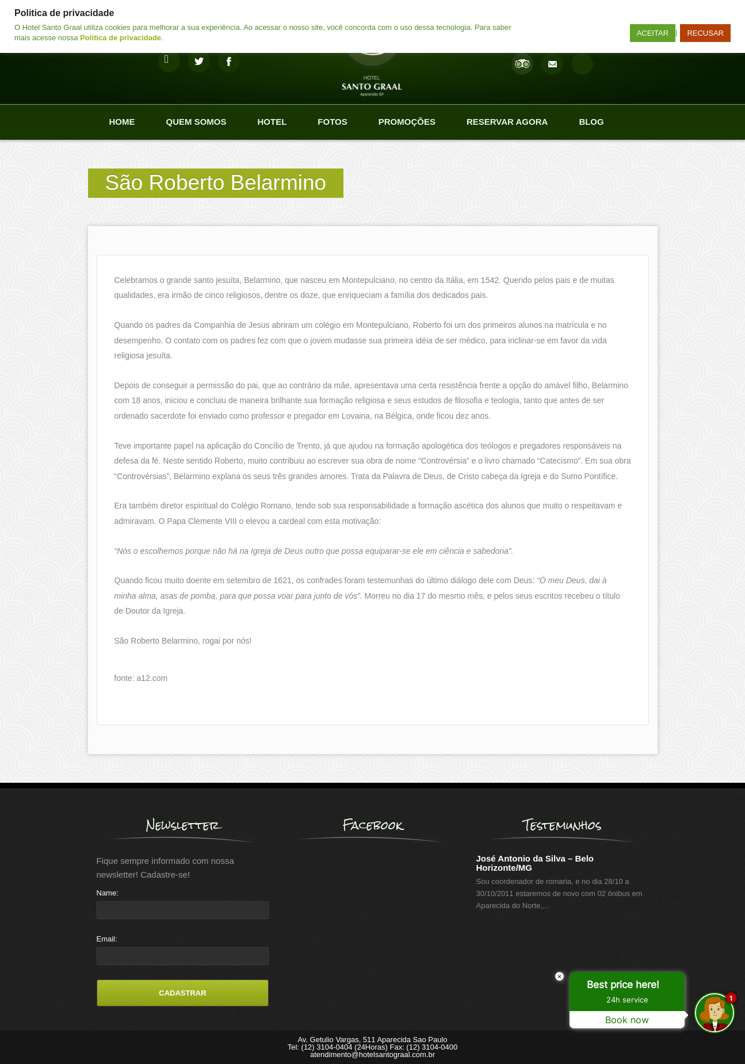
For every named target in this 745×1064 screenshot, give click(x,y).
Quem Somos (196, 122)
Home (122, 122)
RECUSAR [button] (705, 33)
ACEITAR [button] (652, 33)
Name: (108, 893)
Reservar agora (507, 122)
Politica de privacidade (120, 37)
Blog (591, 122)
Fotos (332, 122)
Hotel (272, 122)
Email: (107, 939)
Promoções (407, 122)
